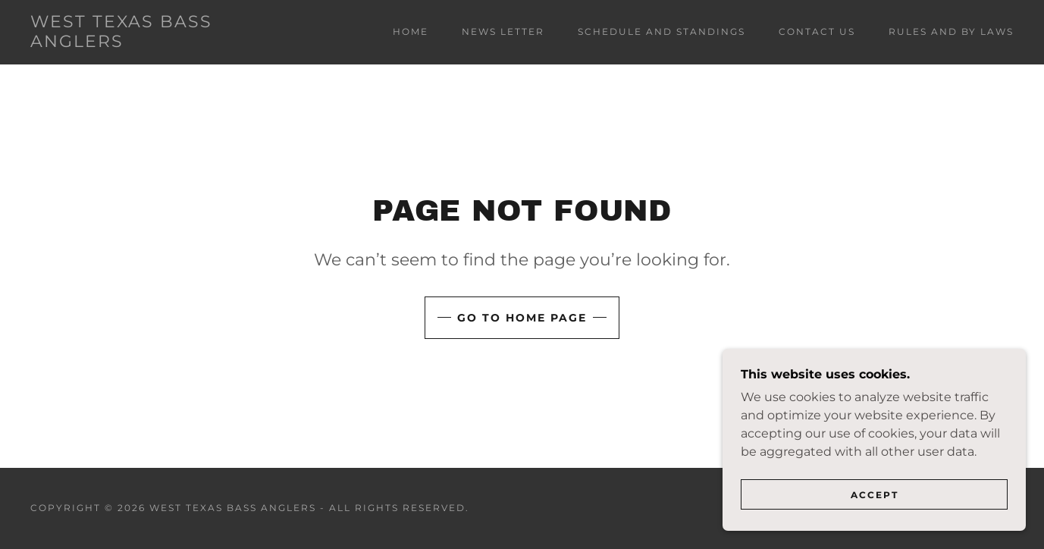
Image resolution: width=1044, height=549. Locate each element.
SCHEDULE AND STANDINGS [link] (661, 31)
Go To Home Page (522, 318)
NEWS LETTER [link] (503, 31)
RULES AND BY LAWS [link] (951, 31)
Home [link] (410, 31)
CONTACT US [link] (817, 31)
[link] (165, 43)
